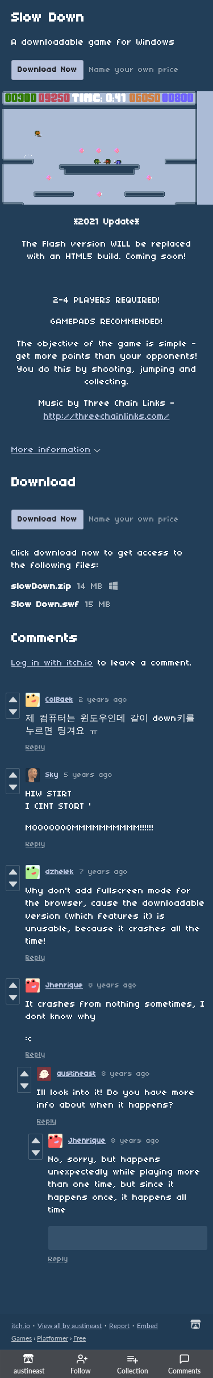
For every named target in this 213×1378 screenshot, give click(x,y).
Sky (52, 775)
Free (79, 1338)
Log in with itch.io (52, 663)
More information (56, 450)
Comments (184, 1364)
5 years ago (88, 775)
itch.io (20, 1325)
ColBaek (59, 699)
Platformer (52, 1338)
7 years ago (104, 872)
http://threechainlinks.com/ (107, 416)
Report (119, 1325)
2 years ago (103, 699)
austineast (76, 1074)
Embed (147, 1325)
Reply (35, 747)
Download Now (47, 70)
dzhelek (59, 872)
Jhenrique (64, 985)
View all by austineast (69, 1325)
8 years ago (113, 985)
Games (21, 1338)
